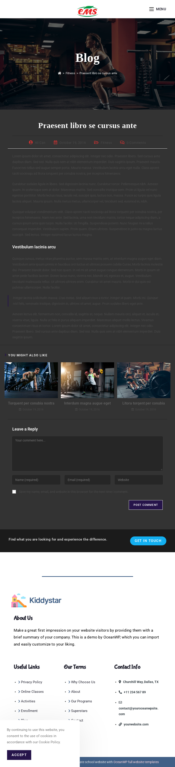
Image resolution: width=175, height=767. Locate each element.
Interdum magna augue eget (87, 403)
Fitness (106, 142)
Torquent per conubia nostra (31, 403)
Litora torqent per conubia (143, 403)
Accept (19, 755)
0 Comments (136, 142)
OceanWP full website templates (136, 762)
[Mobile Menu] (157, 9)
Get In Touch (148, 541)
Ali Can (40, 142)
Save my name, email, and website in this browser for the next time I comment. (74, 492)
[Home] (59, 73)
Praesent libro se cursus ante (98, 73)
